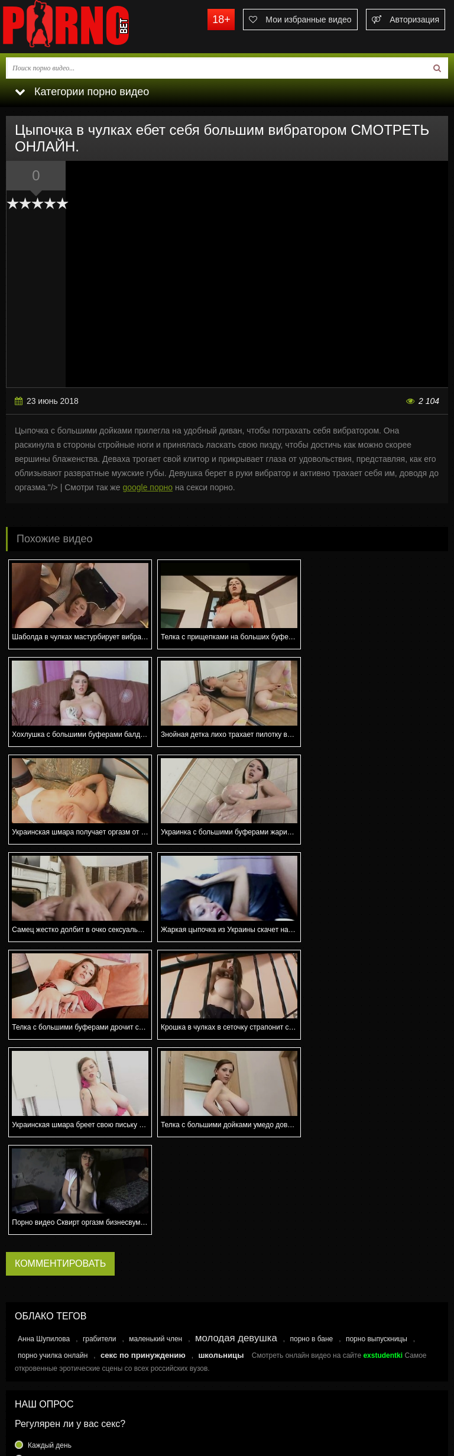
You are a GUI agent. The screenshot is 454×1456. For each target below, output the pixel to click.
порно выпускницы (376, 1144)
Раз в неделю (50, 1278)
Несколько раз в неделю (68, 1264)
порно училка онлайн (52, 1160)
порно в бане (311, 1144)
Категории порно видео (82, 92)
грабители (99, 1144)
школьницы (221, 1160)
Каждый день (50, 1250)
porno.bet (88, 26)
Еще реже (44, 1307)
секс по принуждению (143, 1160)
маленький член (155, 1144)
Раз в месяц (47, 1293)
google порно (147, 487)
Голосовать (227, 1332)
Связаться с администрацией (61, 1398)
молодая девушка (236, 1142)
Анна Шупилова (44, 1144)
